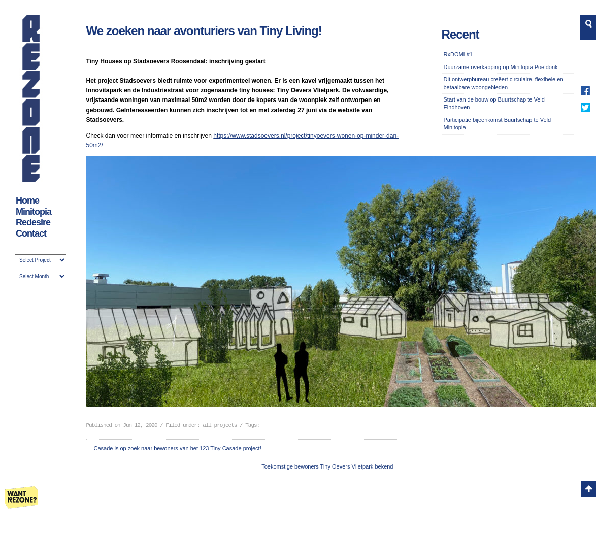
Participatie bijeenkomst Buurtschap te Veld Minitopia (497, 123)
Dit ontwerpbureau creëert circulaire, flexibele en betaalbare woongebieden (504, 83)
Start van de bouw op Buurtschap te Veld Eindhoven (494, 103)
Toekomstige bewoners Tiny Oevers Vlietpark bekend (327, 466)
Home (27, 200)
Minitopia (33, 212)
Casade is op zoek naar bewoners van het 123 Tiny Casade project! (177, 448)
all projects (220, 425)
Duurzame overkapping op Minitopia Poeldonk (501, 67)
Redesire (33, 222)
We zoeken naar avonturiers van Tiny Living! (204, 31)
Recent (460, 34)
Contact (31, 233)
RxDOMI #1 (458, 54)
